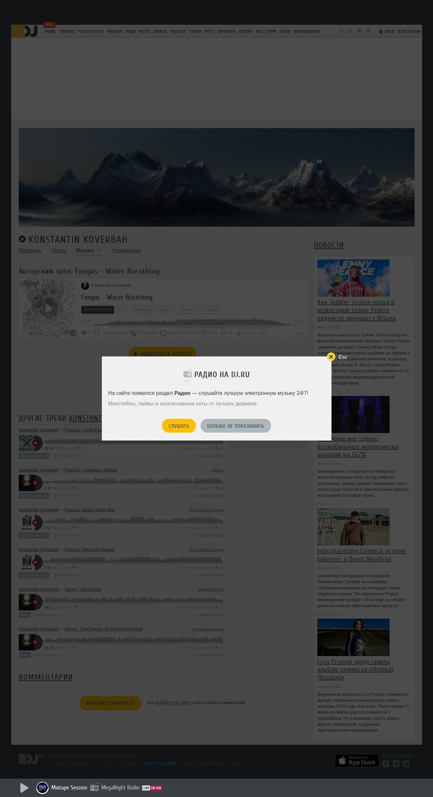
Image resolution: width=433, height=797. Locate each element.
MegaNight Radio (120, 787)
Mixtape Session (69, 787)
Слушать (179, 426)
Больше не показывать (235, 426)
